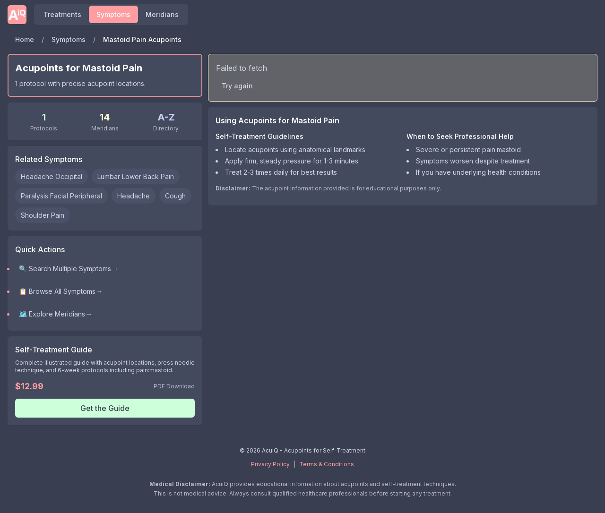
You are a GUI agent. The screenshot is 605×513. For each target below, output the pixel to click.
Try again (237, 86)
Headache (133, 196)
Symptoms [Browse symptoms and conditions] (113, 14)
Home (24, 39)
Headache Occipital (51, 176)
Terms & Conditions (326, 464)
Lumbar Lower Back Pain (135, 176)
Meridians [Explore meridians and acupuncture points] (162, 14)
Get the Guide (105, 408)
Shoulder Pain (42, 215)
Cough (175, 196)
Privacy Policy (270, 464)
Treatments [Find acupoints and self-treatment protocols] (62, 14)
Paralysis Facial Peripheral (61, 196)
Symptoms (69, 39)
